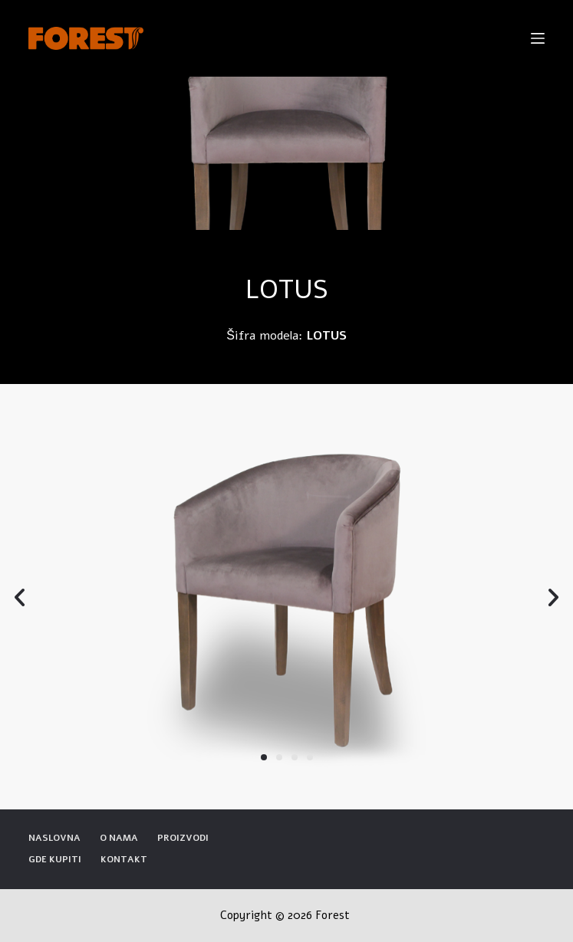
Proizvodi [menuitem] (183, 838)
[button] (264, 757)
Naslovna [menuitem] (54, 838)
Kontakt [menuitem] (123, 859)
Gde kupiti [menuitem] (54, 859)
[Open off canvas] (538, 38)
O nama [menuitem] (119, 838)
